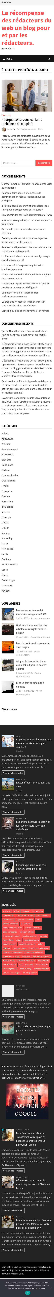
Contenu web (8, 915)
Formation (7, 501)
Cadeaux (6, 470)
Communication (10, 475)
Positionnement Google (38, 948)
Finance (6, 496)
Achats (5, 433)
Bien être (6, 459)
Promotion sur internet (34, 952)
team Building (25, 969)
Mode (5, 543)
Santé (5, 569)
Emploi (5, 485)
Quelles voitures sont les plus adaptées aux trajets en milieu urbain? (31, 629)
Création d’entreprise (25, 915)
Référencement (10, 564)
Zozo (12, 129)
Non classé (7, 548)
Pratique (6, 559)
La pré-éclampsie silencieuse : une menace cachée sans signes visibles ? (34, 743)
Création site (8, 480)
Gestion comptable (32, 928)
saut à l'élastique (9, 964)
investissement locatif (11, 936)
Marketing (7, 538)
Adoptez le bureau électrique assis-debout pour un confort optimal (31, 665)
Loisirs (5, 522)
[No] (50, 1288)
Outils (5, 554)
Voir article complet (13, 772)
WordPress (10, 1273)
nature (40, 944)
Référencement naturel (26, 960)
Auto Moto (7, 454)
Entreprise (7, 491)
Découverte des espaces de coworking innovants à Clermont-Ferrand (33, 1184)
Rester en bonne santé (41, 956)
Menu (7, 58)
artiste (16, 911)
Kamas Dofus (8, 940)
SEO (20, 964)
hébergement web (27, 932)
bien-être (25, 911)
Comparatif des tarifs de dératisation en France (27, 214)
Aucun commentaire (40, 618)
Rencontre (26, 956)
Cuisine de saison (42, 915)
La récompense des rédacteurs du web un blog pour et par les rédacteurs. (27, 27)
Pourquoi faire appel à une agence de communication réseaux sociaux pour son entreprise (23, 196)
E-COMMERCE (26, 923)
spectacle (28, 964)
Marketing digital (9, 944)
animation (7, 911)
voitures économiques (11, 973)
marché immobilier (31, 940)
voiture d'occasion (41, 969)
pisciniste (6, 948)
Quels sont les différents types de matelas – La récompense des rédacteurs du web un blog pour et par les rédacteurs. (26, 384)
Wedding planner (30, 973)
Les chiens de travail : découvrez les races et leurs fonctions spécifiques (33, 825)
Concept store (37, 911)
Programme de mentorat (13, 952)
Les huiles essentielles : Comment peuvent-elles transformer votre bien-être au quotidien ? (34, 1224)
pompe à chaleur (20, 948)
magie (18, 940)
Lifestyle (6, 115)
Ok (28, 1293)
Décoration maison (10, 923)
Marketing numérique (27, 944)
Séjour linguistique (10, 969)
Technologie (8, 580)
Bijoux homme (9, 709)
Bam (21, 1273)
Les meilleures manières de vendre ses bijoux (25, 355)
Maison (5, 527)
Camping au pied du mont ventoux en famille (25, 310)
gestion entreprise (10, 932)
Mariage (6, 533)
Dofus (38, 919)
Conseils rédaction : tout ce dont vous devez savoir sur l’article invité (25, 334)
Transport (7, 585)
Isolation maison (29, 936)
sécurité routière (41, 964)
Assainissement (10, 449)
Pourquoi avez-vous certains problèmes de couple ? (22, 122)
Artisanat (6, 444)
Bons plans (7, 464)
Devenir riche (8, 919)
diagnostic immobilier (24, 919)
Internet (6, 512)
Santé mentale (43, 960)
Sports (5, 575)
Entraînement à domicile (12, 928)
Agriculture (7, 438)
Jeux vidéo (43, 936)
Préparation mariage (11, 956)
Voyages (6, 590)
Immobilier (7, 506)
